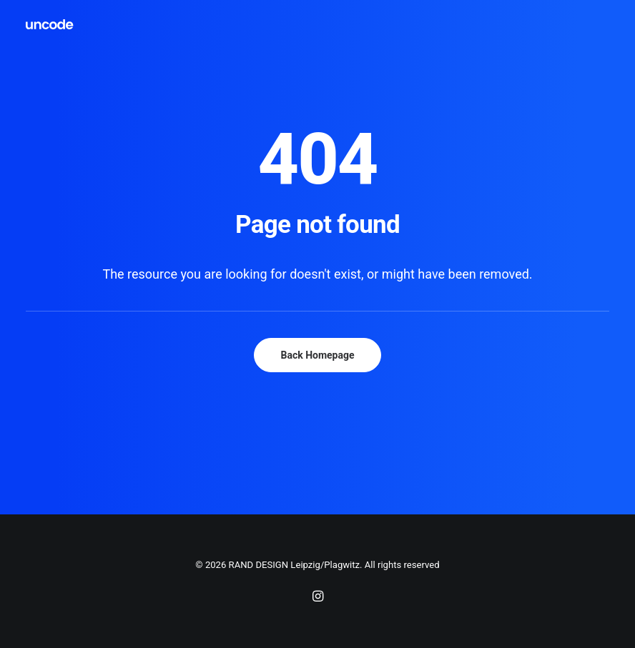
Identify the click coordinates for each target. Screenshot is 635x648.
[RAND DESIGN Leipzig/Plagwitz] (50, 24)
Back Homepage (317, 355)
